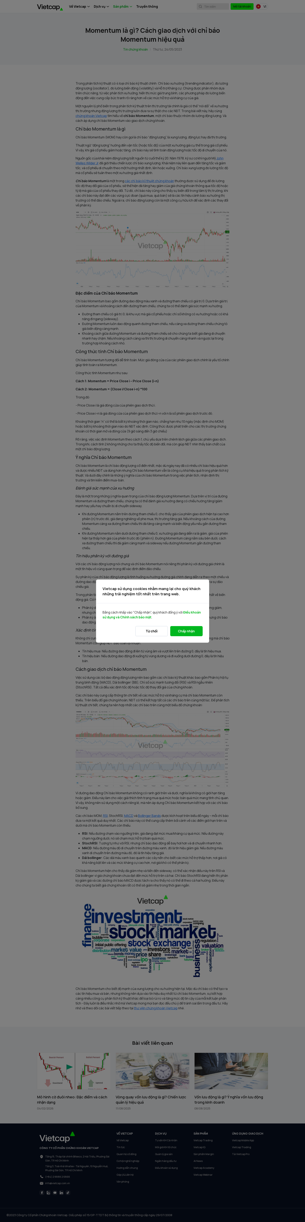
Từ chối (151, 631)
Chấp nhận (186, 631)
